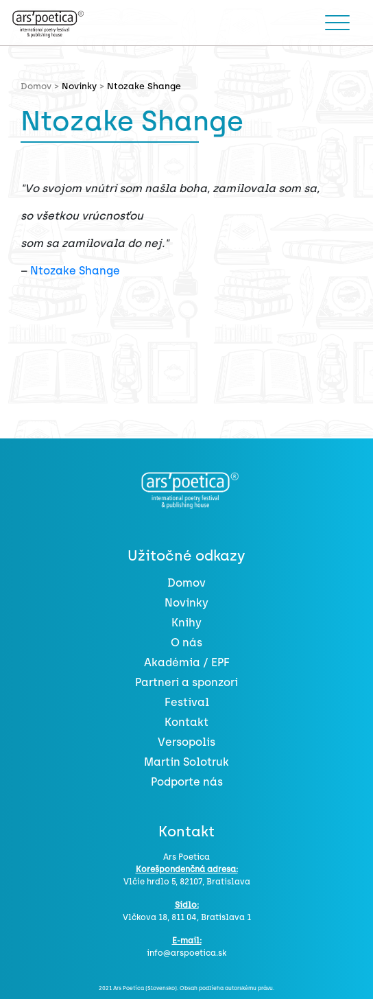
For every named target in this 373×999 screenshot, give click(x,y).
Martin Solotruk (186, 761)
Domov (186, 582)
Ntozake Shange (75, 270)
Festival (187, 702)
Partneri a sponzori (186, 682)
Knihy (186, 622)
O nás (186, 642)
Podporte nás (187, 781)
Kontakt (186, 722)
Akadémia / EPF (187, 662)
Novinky (79, 86)
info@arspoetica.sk (186, 953)
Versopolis (186, 742)
